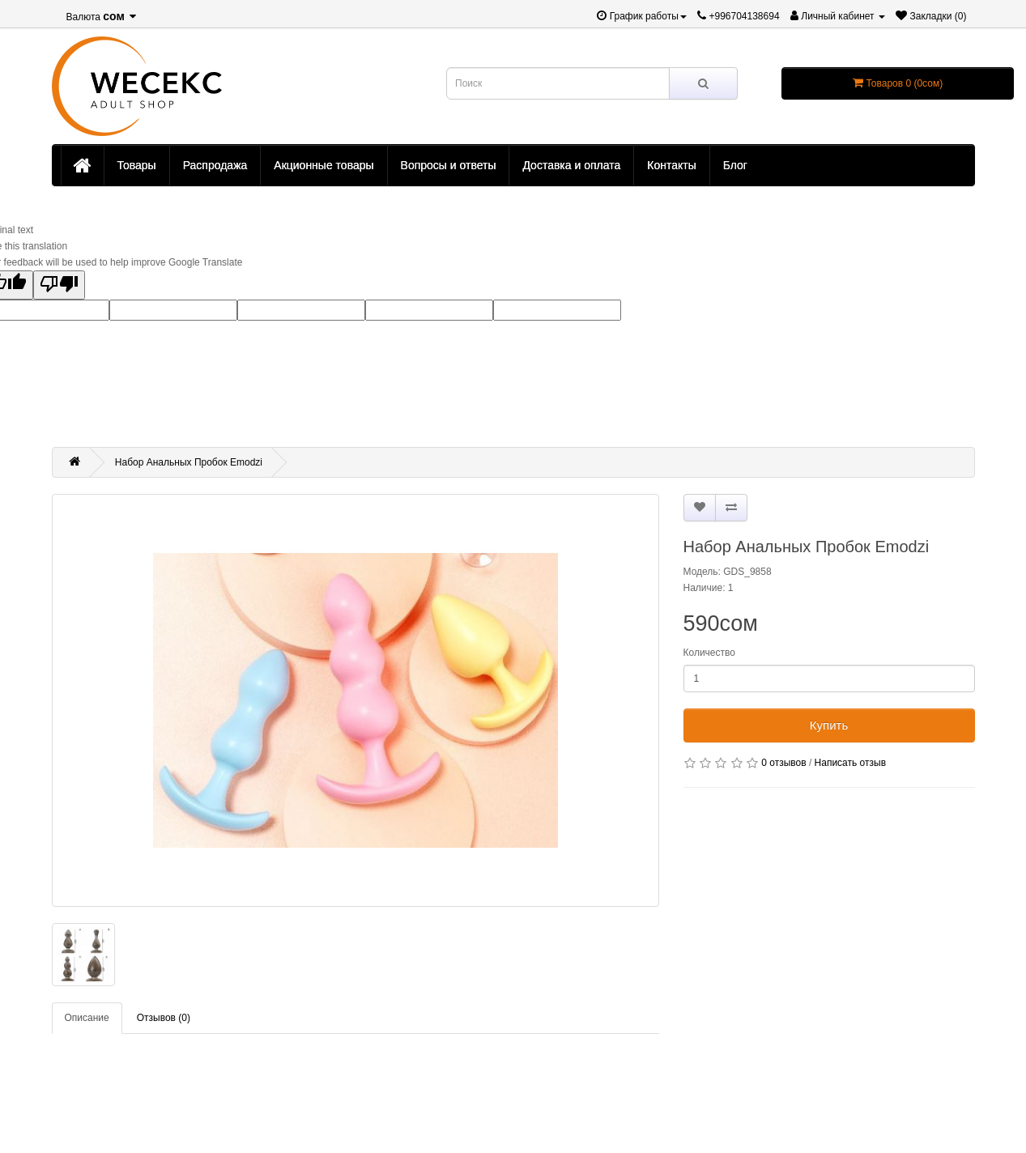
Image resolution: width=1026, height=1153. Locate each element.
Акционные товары (323, 165)
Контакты (671, 165)
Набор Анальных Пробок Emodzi (188, 462)
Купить (829, 725)
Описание (87, 1017)
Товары (136, 165)
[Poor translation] (59, 285)
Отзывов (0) (163, 1017)
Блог (735, 165)
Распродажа (215, 165)
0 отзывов (783, 762)
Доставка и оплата (571, 165)
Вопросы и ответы (448, 165)
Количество (709, 652)
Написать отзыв (850, 762)
